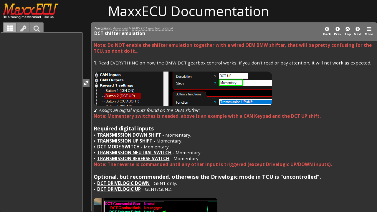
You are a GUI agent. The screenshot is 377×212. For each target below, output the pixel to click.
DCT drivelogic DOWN (123, 183)
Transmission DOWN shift (129, 135)
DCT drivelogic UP (119, 189)
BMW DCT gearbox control (152, 28)
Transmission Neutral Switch (134, 152)
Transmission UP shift (124, 141)
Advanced (120, 28)
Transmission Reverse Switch (133, 158)
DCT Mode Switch (118, 147)
